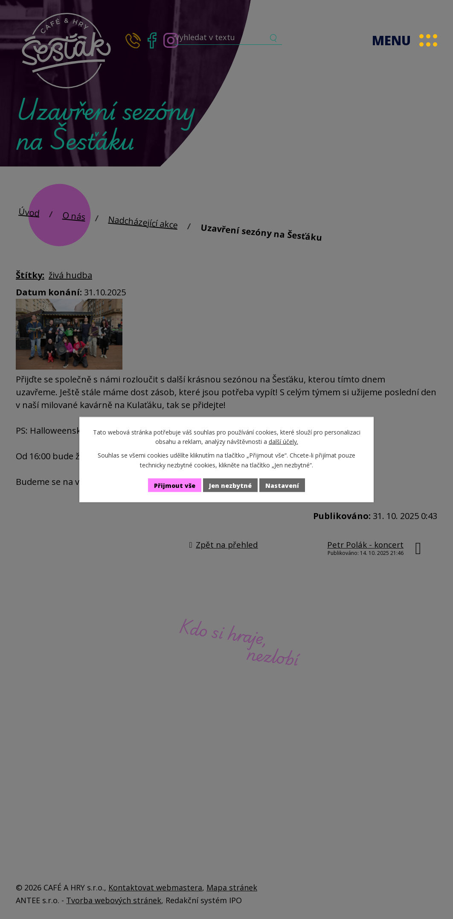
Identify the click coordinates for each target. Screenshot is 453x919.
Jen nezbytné (230, 485)
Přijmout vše (174, 485)
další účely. (283, 442)
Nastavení (282, 485)
